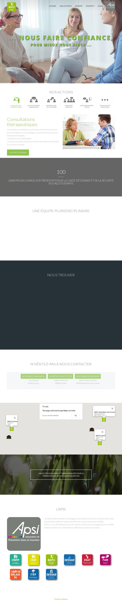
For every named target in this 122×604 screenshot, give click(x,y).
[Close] (14, 418)
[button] (12, 429)
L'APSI (100, 6)
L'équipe (78, 6)
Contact (90, 6)
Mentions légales (61, 599)
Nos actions (65, 6)
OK (76, 416)
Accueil (52, 6)
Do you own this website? (51, 415)
